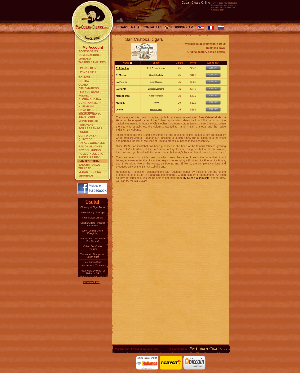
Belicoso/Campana (156, 89)
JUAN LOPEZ (86, 117)
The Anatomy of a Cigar (93, 212)
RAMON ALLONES (90, 146)
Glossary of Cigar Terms (92, 207)
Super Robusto (156, 82)
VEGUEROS (86, 175)
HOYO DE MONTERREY (86, 110)
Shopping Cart (182, 27)
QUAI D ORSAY (88, 135)
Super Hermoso (156, 96)
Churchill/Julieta (156, 75)
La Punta (121, 89)
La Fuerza (121, 82)
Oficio (119, 109)
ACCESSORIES (88, 51)
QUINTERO (85, 139)
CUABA (83, 84)
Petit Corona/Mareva (156, 68)
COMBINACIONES (90, 54)
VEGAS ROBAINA (89, 171)
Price (193, 62)
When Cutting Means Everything (92, 232)
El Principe (122, 68)
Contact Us (152, 27)
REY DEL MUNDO (89, 150)
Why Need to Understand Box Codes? (93, 240)
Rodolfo (156, 103)
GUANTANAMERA (89, 102)
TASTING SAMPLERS (92, 62)
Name (127, 62)
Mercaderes (123, 95)
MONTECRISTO (88, 121)
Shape (156, 62)
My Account (93, 47)
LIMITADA (84, 58)
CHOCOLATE (91, 282)
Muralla (120, 102)
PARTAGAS (85, 124)
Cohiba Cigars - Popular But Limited (92, 224)
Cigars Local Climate (92, 217)
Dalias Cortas (156, 110)
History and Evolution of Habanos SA (93, 272)
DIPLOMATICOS (88, 88)
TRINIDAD (84, 168)
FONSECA (84, 95)
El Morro (121, 75)
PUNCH (83, 131)
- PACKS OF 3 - (88, 71)
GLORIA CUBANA (89, 99)
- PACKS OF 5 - (88, 68)
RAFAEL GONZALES (91, 142)
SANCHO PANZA (89, 164)
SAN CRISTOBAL (89, 161)
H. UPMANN (86, 106)
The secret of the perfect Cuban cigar (92, 255)
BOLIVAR (84, 77)
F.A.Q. (135, 27)
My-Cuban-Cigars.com (196, 177)
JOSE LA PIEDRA (89, 113)
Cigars (122, 27)
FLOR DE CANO (88, 91)
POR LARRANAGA (90, 128)
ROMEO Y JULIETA (90, 153)
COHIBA (83, 81)
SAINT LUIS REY (88, 157)
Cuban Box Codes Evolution (92, 247)
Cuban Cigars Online (196, 2)
